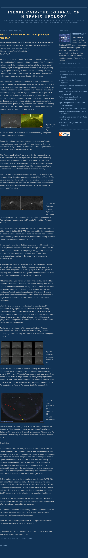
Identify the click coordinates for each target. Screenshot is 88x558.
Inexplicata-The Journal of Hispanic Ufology (44, 14)
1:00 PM (30, 538)
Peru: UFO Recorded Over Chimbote (73, 108)
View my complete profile (70, 64)
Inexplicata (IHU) (79, 34)
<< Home (3, 546)
